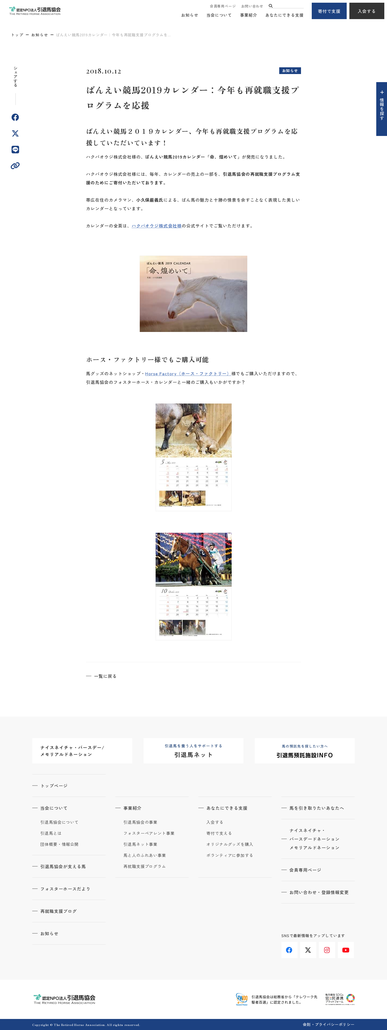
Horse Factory (160, 373)
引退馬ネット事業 (140, 844)
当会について (219, 15)
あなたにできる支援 (284, 15)
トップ (17, 34)
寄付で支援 (329, 11)
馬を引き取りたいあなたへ (316, 808)
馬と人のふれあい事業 (144, 855)
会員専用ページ (223, 6)
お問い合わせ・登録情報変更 (319, 892)
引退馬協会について (59, 822)
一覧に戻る (105, 676)
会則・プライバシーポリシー (329, 1024)
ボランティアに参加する (229, 855)
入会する (367, 11)
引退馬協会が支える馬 (63, 866)
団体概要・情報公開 (59, 844)
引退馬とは (51, 833)
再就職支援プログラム (144, 866)
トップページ (54, 785)
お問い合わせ (252, 6)
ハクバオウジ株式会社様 (157, 225)
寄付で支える (219, 833)
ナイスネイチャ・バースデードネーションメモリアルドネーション (314, 839)
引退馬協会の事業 (140, 822)
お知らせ (189, 15)
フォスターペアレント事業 (149, 833)
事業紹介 (248, 15)
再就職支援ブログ (58, 911)
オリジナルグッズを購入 (229, 844)
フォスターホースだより (65, 888)
